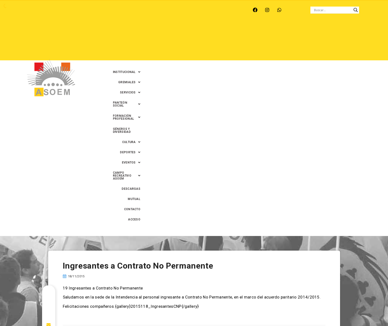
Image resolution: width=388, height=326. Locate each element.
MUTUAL (312, 41)
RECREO (101, 10)
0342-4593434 (289, 311)
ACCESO (356, 41)
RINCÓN (121, 10)
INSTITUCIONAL (132, 31)
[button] (132, 31)
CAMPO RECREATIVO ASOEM (249, 41)
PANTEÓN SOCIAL (225, 31)
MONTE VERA (76, 10)
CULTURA (353, 31)
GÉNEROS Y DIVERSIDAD (318, 31)
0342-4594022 (262, 311)
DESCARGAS (289, 41)
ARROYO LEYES (45, 10)
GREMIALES (164, 31)
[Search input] (332, 10)
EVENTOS (209, 41)
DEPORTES (182, 41)
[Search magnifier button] (355, 10)
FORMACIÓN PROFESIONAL (271, 31)
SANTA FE (143, 10)
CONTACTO (334, 41)
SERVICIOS (192, 31)
